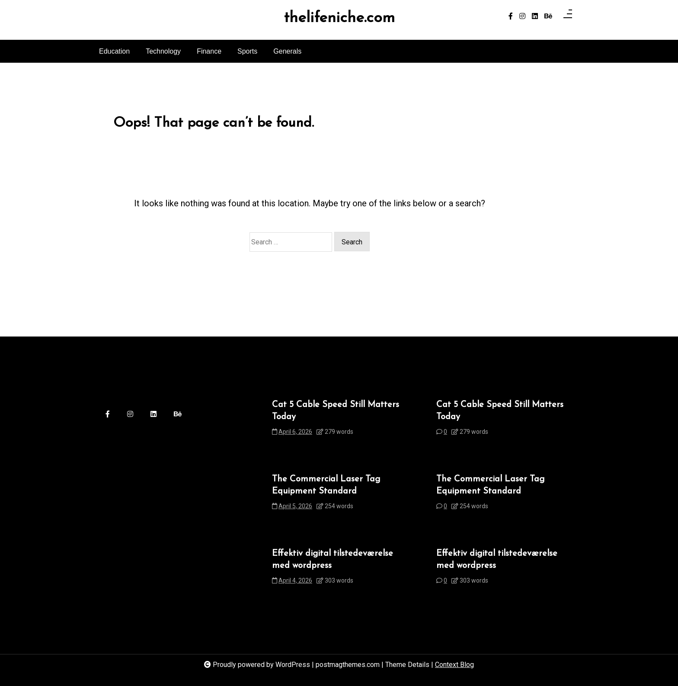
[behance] (548, 16)
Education (114, 51)
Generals (287, 51)
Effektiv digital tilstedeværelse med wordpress (332, 559)
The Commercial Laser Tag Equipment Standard (326, 485)
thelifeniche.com (339, 18)
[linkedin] (535, 16)
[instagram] (522, 16)
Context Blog (454, 664)
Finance (209, 51)
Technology (163, 51)
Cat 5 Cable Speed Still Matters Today (335, 411)
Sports (247, 51)
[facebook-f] (510, 16)
